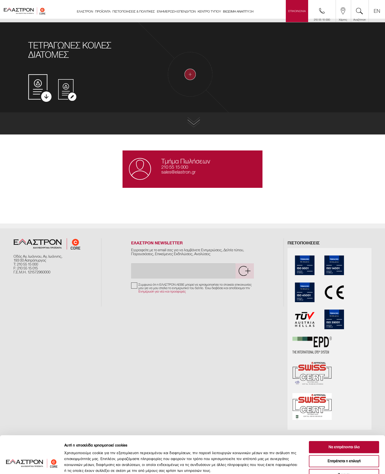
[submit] (244, 271)
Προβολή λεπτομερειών (274, 464)
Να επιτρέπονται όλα (344, 415)
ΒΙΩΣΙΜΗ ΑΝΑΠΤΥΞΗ (238, 11)
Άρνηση (344, 443)
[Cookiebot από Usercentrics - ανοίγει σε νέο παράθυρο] (31, 464)
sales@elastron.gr (178, 172)
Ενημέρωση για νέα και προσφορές (162, 291)
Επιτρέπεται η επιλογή (344, 429)
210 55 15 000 (174, 167)
